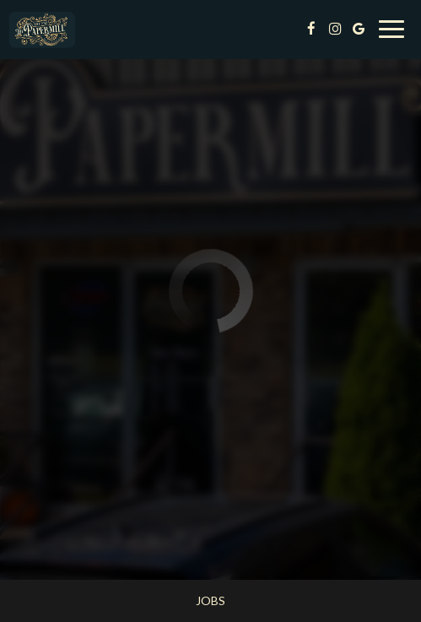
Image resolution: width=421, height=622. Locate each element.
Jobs (210, 600)
